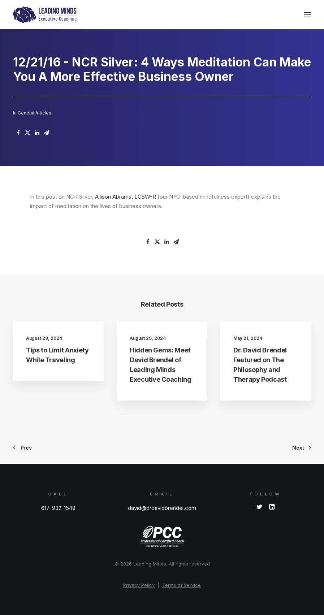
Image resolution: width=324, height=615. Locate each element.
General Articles (34, 113)
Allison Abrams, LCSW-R (125, 196)
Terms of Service (181, 585)
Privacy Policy (139, 585)
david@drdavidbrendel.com (162, 507)
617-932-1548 (58, 507)
